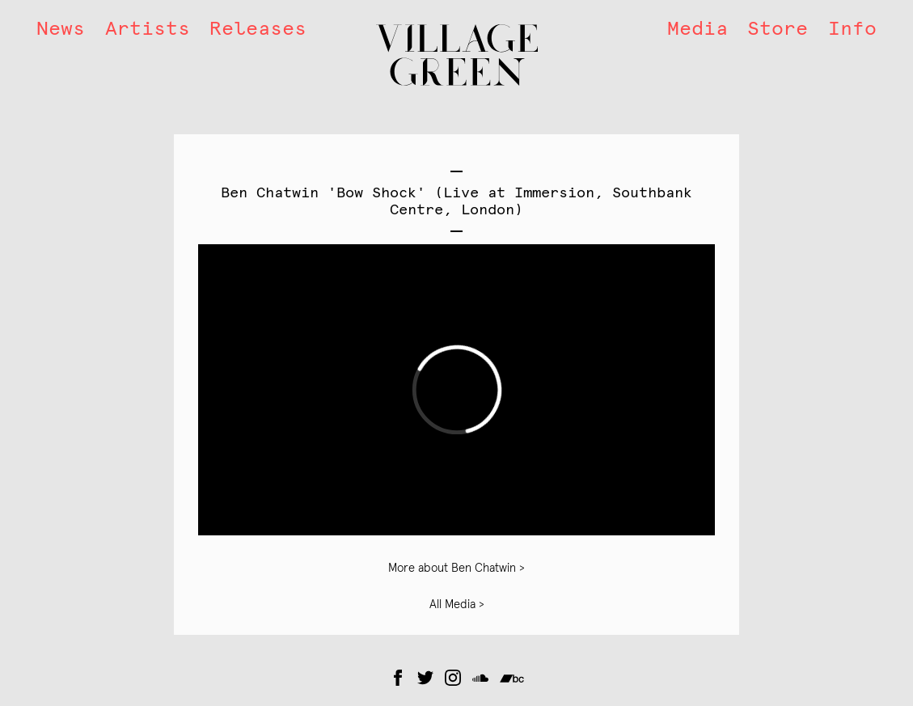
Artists (147, 28)
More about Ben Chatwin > (456, 568)
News (60, 28)
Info (852, 28)
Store (777, 28)
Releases (257, 28)
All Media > (456, 604)
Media (697, 28)
